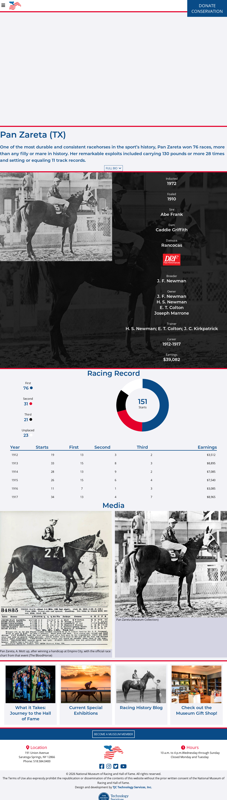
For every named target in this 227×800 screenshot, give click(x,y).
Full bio (113, 168)
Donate (207, 5)
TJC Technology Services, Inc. (132, 787)
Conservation (207, 11)
